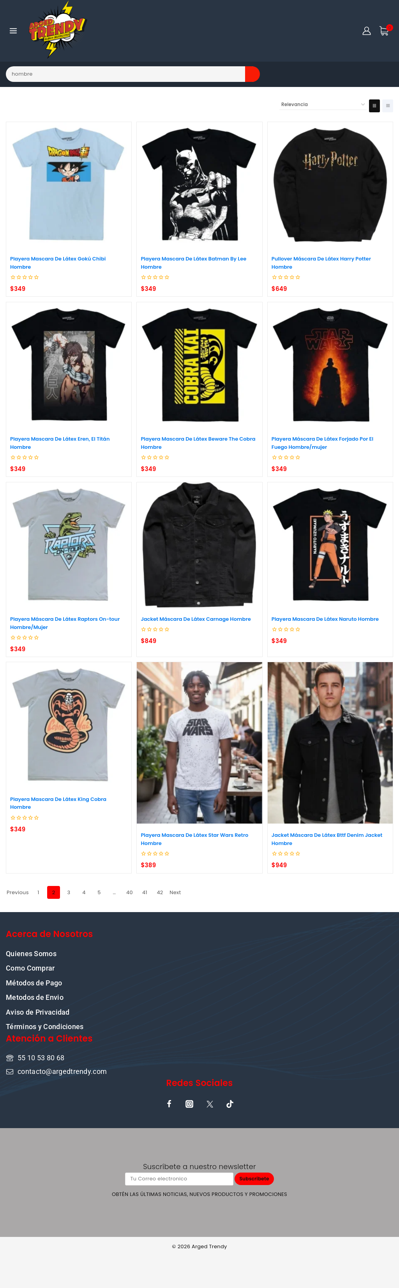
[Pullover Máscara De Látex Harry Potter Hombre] (330, 184)
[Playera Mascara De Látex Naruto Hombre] (330, 545)
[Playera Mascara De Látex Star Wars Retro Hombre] (199, 743)
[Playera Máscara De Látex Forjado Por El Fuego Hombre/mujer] (330, 364)
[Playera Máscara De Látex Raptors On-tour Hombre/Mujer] (68, 545)
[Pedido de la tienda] (323, 104)
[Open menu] (13, 30)
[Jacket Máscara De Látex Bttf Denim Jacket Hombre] (330, 743)
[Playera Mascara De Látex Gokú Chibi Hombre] (68, 184)
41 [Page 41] (144, 892)
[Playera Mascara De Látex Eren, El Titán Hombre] (68, 364)
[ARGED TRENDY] (58, 31)
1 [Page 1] (38, 892)
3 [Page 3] (69, 892)
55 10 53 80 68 (41, 1057)
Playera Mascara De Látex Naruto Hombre (325, 619)
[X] (209, 1103)
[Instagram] (189, 1103)
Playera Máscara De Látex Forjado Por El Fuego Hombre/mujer (322, 443)
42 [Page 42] (160, 892)
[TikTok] (230, 1103)
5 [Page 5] (99, 892)
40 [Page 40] (129, 892)
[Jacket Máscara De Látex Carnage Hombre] (199, 545)
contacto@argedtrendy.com (62, 1071)
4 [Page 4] (83, 892)
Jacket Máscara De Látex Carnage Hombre (196, 619)
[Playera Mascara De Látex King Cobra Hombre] (68, 724)
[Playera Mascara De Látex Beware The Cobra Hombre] (199, 364)
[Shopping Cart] (386, 30)
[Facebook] (169, 1103)
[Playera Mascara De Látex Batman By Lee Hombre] (199, 184)
